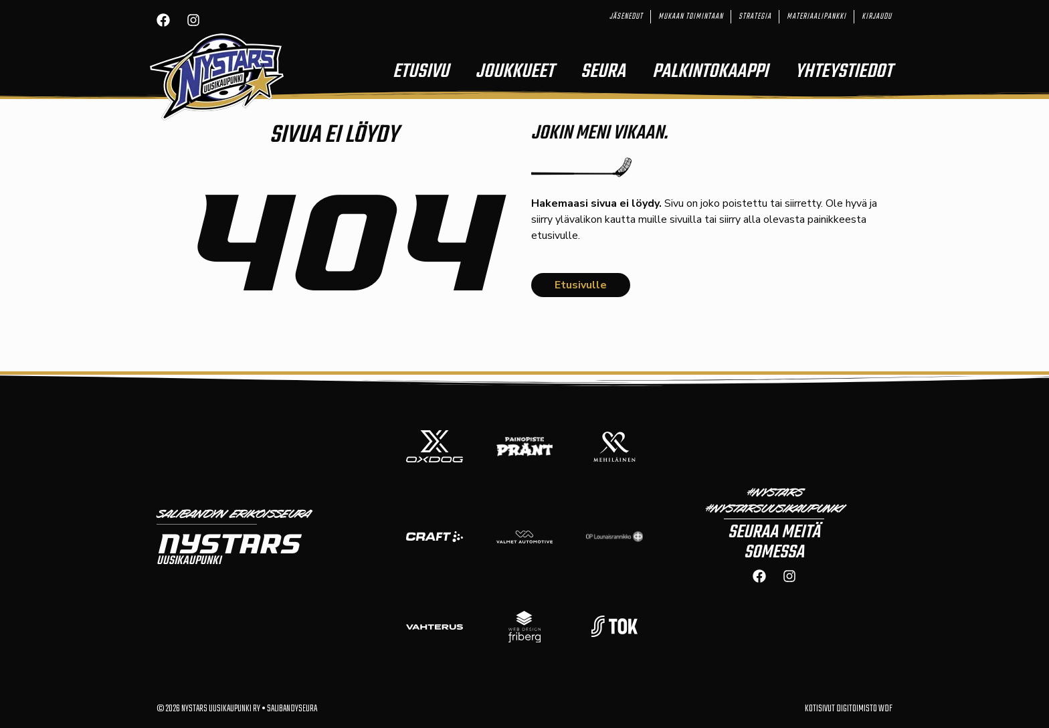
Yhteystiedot (843, 71)
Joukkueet (515, 71)
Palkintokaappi (710, 71)
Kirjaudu (877, 16)
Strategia (755, 16)
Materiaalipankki (816, 16)
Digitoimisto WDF (864, 709)
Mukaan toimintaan (690, 16)
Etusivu (421, 71)
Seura (603, 71)
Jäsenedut (626, 16)
